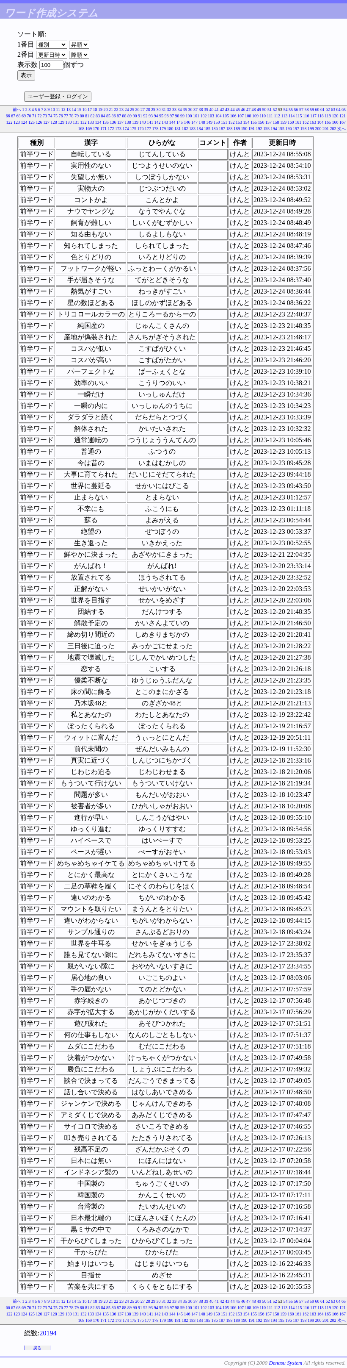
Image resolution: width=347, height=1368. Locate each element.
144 (172, 122)
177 (148, 128)
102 (203, 116)
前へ (17, 109)
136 (113, 122)
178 (155, 128)
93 (151, 116)
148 (202, 122)
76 (60, 116)
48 (254, 109)
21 (111, 109)
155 (254, 122)
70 (29, 116)
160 (291, 122)
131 (76, 122)
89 (129, 116)
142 (157, 122)
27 (142, 109)
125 (31, 122)
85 (108, 116)
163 (313, 122)
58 (307, 109)
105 (226, 116)
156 (261, 122)
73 (45, 116)
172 (111, 128)
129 (61, 122)
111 (270, 116)
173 (118, 128)
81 (87, 116)
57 (301, 109)
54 (286, 109)
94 (156, 116)
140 (143, 122)
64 (338, 109)
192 (259, 128)
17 (90, 109)
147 (194, 122)
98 (177, 116)
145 (179, 122)
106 (233, 116)
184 (200, 128)
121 (342, 116)
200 (318, 128)
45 (238, 109)
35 (185, 109)
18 (95, 109)
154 (246, 122)
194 (274, 128)
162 (306, 122)
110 (262, 116)
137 (120, 122)
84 (103, 116)
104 (218, 116)
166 (335, 122)
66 (8, 116)
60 (317, 109)
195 (281, 128)
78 (71, 116)
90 (134, 116)
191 (251, 128)
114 (292, 116)
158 (276, 122)
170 (96, 128)
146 (187, 122)
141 (150, 122)
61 (322, 109)
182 (185, 128)
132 (83, 122)
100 (188, 116)
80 (82, 116)
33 (174, 109)
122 (9, 122)
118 (320, 116)
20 (106, 109)
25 (132, 109)
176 (141, 128)
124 (24, 122)
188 (229, 128)
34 (180, 109)
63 (333, 109)
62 (328, 109)
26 (137, 109)
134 (98, 122)
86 (113, 116)
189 (237, 128)
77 (66, 116)
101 (196, 116)
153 (239, 122)
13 (68, 109)
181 (177, 128)
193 (266, 128)
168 (81, 128)
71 (34, 116)
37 (195, 109)
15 (79, 109)
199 (311, 128)
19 (100, 109)
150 (217, 122)
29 (153, 109)
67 (13, 116)
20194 (47, 1333)
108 (248, 116)
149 (209, 122)
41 (217, 109)
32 (169, 109)
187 (222, 128)
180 (170, 128)
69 (24, 116)
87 (119, 116)
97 (172, 116)
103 (211, 116)
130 (69, 122)
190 (244, 128)
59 (312, 109)
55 (291, 109)
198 (303, 128)
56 (296, 109)
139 (135, 122)
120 (335, 116)
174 (126, 128)
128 (54, 122)
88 (124, 116)
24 (127, 109)
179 (163, 128)
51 (269, 109)
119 (328, 116)
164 (320, 122)
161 (298, 122)
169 (88, 128)
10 (53, 109)
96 (166, 116)
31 (164, 109)
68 (18, 116)
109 (255, 116)
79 (76, 116)
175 (133, 128)
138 (128, 122)
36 (190, 109)
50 (264, 109)
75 (55, 116)
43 (227, 109)
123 (17, 122)
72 (39, 116)
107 (240, 116)
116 (306, 116)
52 (275, 109)
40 (211, 109)
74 (50, 116)
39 (206, 109)
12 (63, 109)
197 (296, 128)
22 (116, 109)
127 (46, 122)
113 (284, 116)
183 (192, 128)
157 (268, 122)
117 (313, 116)
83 (98, 116)
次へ (341, 128)
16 (85, 109)
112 (277, 116)
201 (325, 128)
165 (328, 122)
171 (103, 128)
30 (159, 109)
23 (121, 109)
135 (105, 122)
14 (74, 109)
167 (342, 122)
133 (91, 122)
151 (224, 122)
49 (259, 109)
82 (92, 116)
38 (201, 109)
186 (215, 128)
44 (233, 109)
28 (148, 109)
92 (145, 116)
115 (299, 116)
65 (343, 109)
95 (161, 116)
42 (222, 109)
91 (140, 116)
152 (232, 122)
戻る (37, 1348)
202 (333, 128)
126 (39, 122)
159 (283, 122)
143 (165, 122)
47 (248, 109)
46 (243, 109)
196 (289, 128)
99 (182, 116)
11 (58, 109)
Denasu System (285, 1363)
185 (207, 128)
